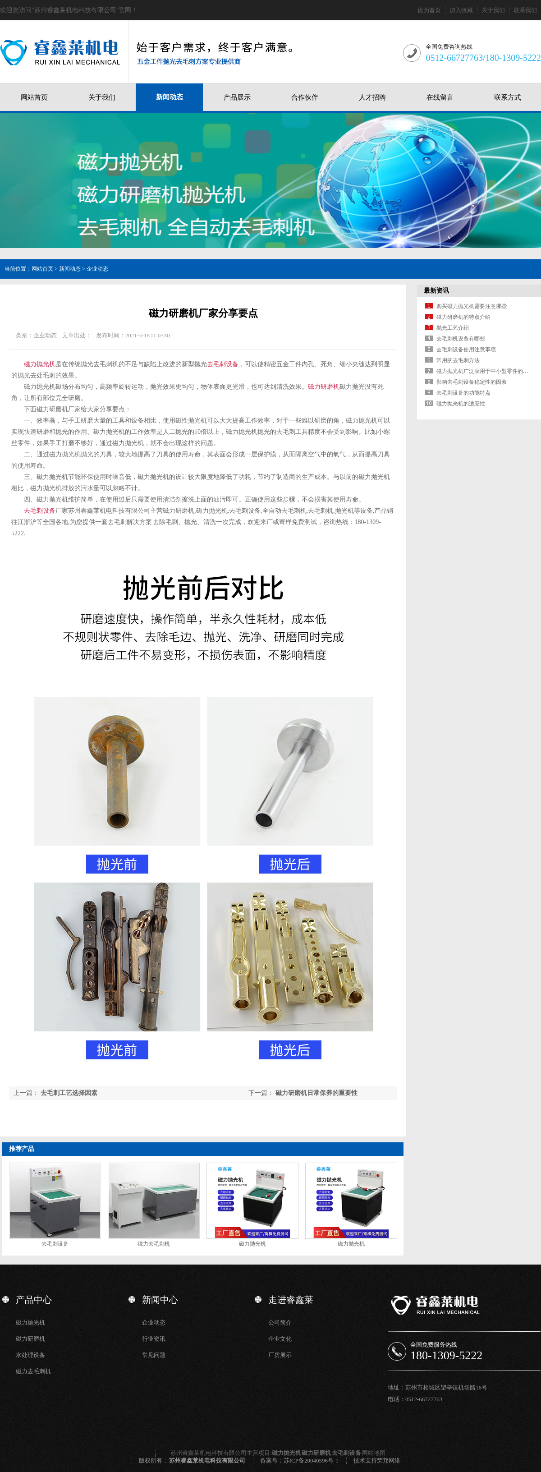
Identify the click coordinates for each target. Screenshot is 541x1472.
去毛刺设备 (222, 364)
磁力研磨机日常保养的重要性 (316, 1093)
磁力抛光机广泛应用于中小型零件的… (482, 371)
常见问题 (153, 1355)
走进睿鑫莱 (290, 1300)
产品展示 (237, 97)
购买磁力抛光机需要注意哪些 (471, 306)
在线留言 (440, 97)
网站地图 (373, 1452)
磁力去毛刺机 (154, 1244)
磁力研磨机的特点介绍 (463, 317)
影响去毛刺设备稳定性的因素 (471, 382)
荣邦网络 (388, 1460)
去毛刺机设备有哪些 (460, 339)
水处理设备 (30, 1355)
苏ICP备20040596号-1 (311, 1460)
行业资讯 (153, 1338)
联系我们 (525, 10)
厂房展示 (280, 1355)
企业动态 (97, 269)
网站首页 (34, 97)
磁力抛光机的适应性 (460, 403)
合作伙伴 (304, 97)
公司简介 (280, 1322)
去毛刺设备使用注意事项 (466, 349)
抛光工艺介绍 (452, 328)
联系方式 (507, 97)
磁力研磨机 (323, 386)
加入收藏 (461, 10)
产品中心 (34, 1300)
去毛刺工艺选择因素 (69, 1093)
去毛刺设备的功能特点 (463, 393)
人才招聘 (372, 97)
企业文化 (280, 1338)
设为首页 (429, 10)
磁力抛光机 (39, 364)
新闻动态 (169, 97)
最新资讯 (436, 290)
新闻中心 (160, 1300)
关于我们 (493, 10)
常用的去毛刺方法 (458, 360)
